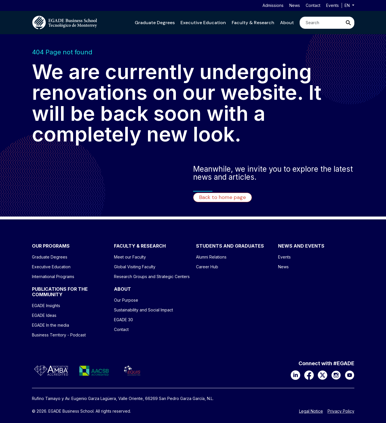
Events (332, 5)
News (294, 5)
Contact (313, 5)
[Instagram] (336, 374)
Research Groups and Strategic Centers (152, 276)
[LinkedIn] (295, 374)
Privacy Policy (341, 411)
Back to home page (222, 197)
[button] (155, 22)
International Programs (53, 276)
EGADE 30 (123, 319)
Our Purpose (126, 300)
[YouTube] (349, 374)
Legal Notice (311, 411)
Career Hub (207, 266)
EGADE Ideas (44, 315)
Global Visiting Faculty (134, 266)
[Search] (321, 23)
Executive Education (203, 23)
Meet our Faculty (130, 256)
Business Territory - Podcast (59, 334)
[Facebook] (309, 374)
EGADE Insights (46, 305)
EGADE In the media (50, 325)
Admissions (273, 5)
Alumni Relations (211, 256)
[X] (322, 374)
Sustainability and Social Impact (143, 309)
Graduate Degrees (155, 23)
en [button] (348, 5)
